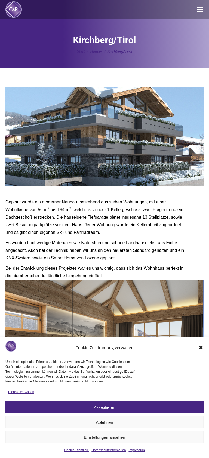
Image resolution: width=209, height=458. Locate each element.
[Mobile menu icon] (200, 9)
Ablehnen (104, 422)
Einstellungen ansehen (104, 437)
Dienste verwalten (21, 392)
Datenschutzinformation (108, 450)
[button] (201, 347)
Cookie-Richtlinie (76, 450)
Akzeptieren (104, 407)
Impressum (136, 450)
